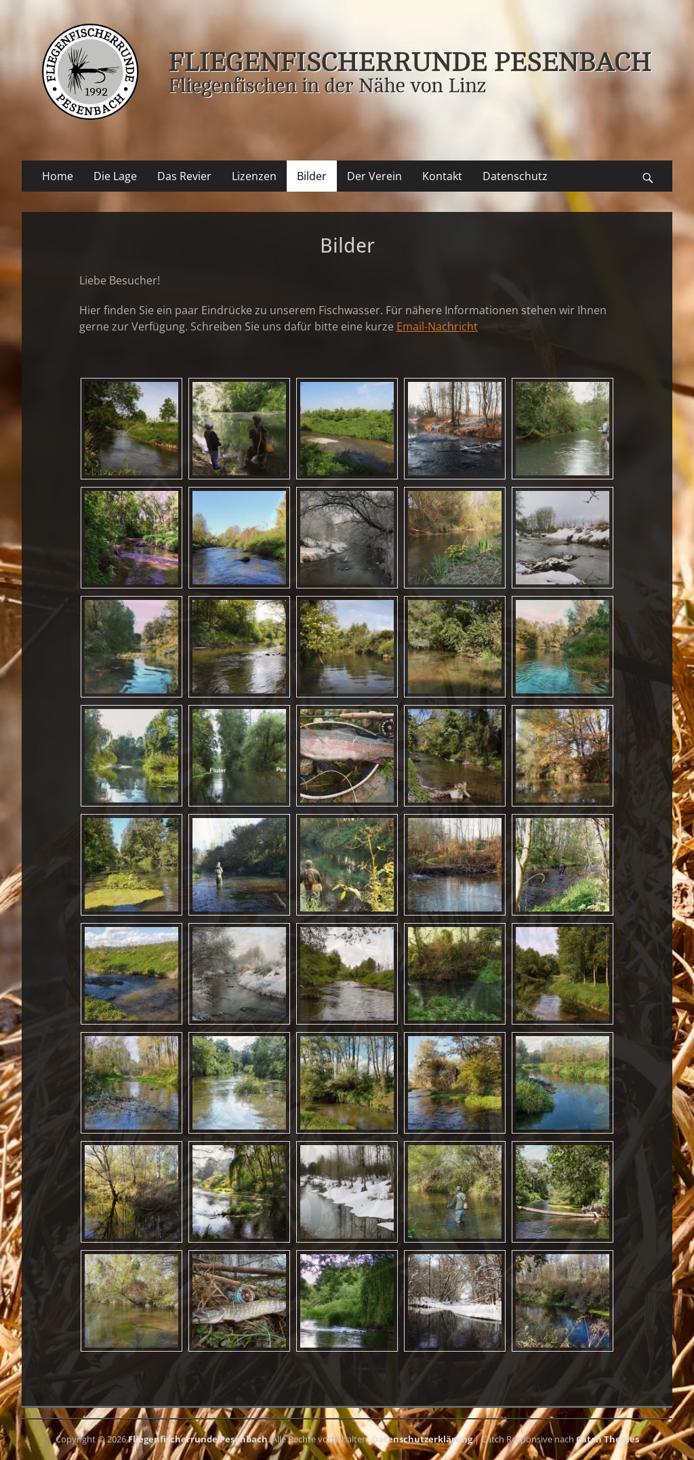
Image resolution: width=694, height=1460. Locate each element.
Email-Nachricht (437, 326)
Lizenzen (254, 176)
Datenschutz (515, 176)
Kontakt (442, 176)
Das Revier (184, 176)
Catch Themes (607, 1439)
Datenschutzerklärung (421, 1439)
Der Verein (374, 176)
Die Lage (115, 176)
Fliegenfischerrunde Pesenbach (198, 1439)
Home (57, 176)
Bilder (312, 176)
